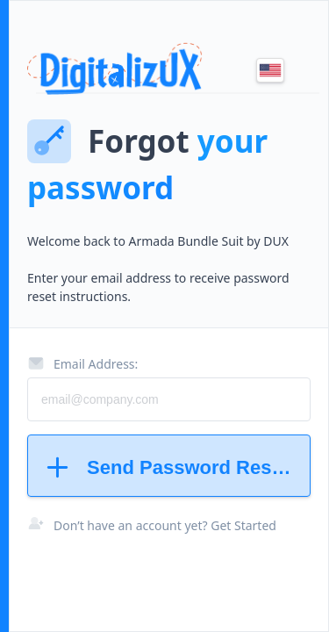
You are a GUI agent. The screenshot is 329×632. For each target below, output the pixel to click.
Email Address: (82, 363)
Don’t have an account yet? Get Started (165, 525)
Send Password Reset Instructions (176, 467)
